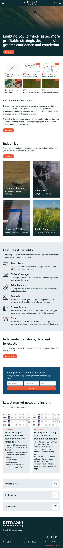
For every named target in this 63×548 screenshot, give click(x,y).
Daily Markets (9, 429)
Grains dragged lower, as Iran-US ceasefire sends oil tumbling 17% (15, 437)
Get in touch (10, 495)
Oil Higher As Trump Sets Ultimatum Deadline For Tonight (45, 435)
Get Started (8, 130)
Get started (9, 52)
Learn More (8, 156)
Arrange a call (11, 483)
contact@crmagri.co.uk (52, 545)
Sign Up (31, 388)
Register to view (10, 356)
